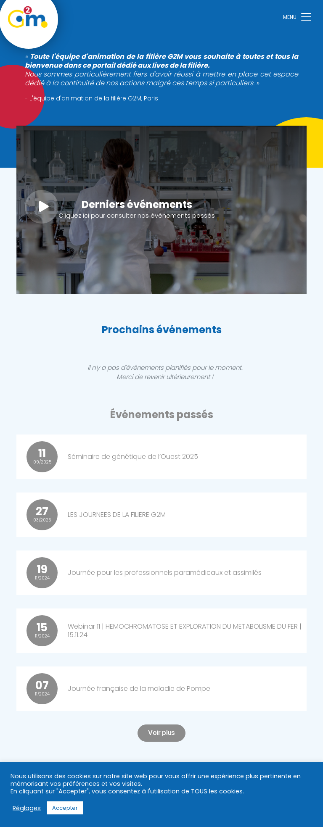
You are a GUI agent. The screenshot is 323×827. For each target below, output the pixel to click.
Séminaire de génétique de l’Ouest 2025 (133, 456)
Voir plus (161, 732)
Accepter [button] (65, 808)
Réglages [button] (27, 808)
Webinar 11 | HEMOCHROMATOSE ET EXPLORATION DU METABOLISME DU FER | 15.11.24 (185, 630)
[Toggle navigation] (297, 17)
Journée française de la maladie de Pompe (139, 688)
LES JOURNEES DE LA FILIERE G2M (117, 514)
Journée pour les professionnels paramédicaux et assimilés (165, 572)
